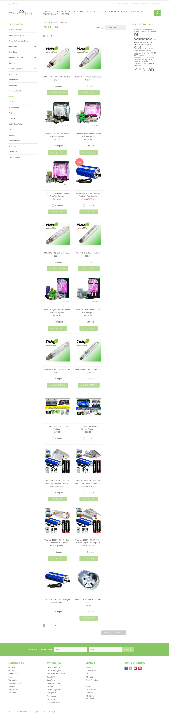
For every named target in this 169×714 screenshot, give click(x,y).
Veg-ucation (100, 12)
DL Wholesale (13, 107)
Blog (89, 12)
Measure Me (150, 58)
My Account (135, 3)
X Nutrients (12, 152)
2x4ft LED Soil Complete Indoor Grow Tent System (57, 194)
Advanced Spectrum (149, 29)
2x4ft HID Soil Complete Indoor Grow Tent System (57, 135)
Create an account (155, 3)
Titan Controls (147, 64)
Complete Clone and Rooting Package (57, 427)
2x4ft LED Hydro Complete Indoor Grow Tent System (88, 135)
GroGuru (47, 12)
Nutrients (11, 63)
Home (45, 23)
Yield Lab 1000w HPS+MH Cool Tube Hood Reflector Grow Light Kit (88, 481)
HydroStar (12, 146)
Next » (55, 36)
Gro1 (10, 113)
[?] (157, 24)
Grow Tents (12, 52)
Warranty (136, 12)
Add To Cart (57, 152)
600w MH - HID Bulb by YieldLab (87, 369)
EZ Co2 (150, 42)
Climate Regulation (15, 69)
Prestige (145, 60)
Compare (59, 86)
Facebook (126, 668)
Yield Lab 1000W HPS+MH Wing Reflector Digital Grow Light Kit (87, 541)
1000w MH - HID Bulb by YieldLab (88, 77)
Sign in (144, 3)
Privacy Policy (50, 14)
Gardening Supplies (16, 58)
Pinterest (135, 668)
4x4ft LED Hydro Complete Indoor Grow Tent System (57, 311)
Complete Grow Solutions (18, 41)
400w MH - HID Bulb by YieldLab (87, 253)
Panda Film (137, 60)
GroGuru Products (15, 30)
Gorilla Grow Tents (15, 124)
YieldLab (11, 102)
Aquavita (136, 31)
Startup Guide (76, 12)
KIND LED (12, 118)
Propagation (13, 80)
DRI (154, 40)
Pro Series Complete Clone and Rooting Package (88, 427)
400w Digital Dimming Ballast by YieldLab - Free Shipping (88, 194)
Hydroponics (13, 74)
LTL (9, 130)
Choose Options (57, 93)
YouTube (140, 668)
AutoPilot (143, 31)
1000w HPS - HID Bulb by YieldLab (56, 77)
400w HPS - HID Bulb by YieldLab (57, 253)
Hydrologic (137, 53)
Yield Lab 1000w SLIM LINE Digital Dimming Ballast (56, 601)
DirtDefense (152, 31)
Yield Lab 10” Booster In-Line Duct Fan (88, 601)
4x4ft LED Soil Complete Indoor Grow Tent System (88, 311)
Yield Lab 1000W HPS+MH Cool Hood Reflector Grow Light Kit (56, 481)
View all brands (14, 157)
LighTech (142, 55)
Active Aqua (137, 29)
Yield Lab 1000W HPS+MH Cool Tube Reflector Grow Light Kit (56, 541)
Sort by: (100, 28)
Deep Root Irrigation (16, 35)
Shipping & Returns (119, 12)
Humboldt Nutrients (145, 50)
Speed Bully (144, 62)
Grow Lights (13, 46)
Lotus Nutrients (14, 141)
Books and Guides (15, 91)
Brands (54, 23)
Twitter (130, 668)
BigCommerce (56, 712)
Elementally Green (140, 42)
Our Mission (61, 12)
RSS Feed (65, 14)
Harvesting (12, 85)
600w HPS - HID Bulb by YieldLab (57, 369)
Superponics (138, 64)
